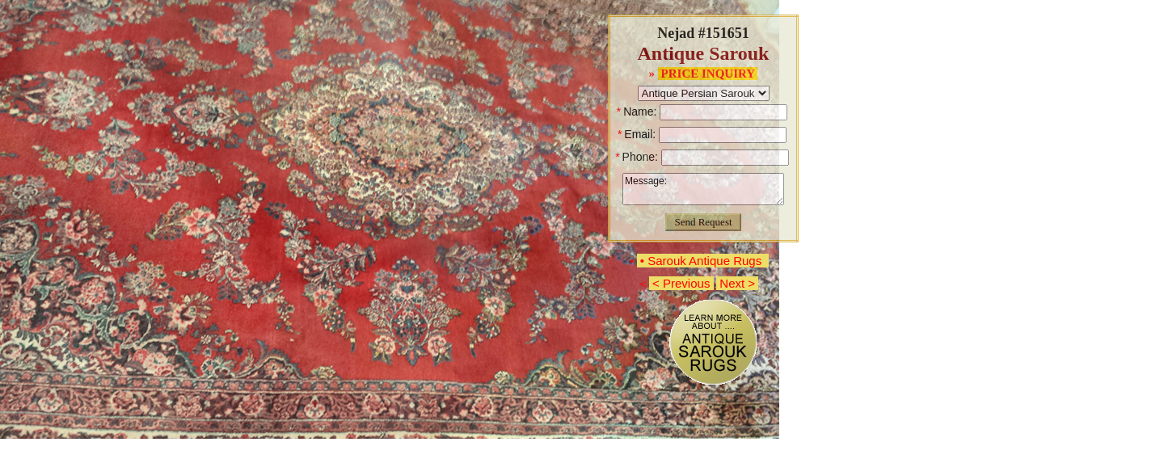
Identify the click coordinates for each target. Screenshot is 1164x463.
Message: (703, 189)
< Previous (681, 283)
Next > (737, 283)
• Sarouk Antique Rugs (703, 260)
